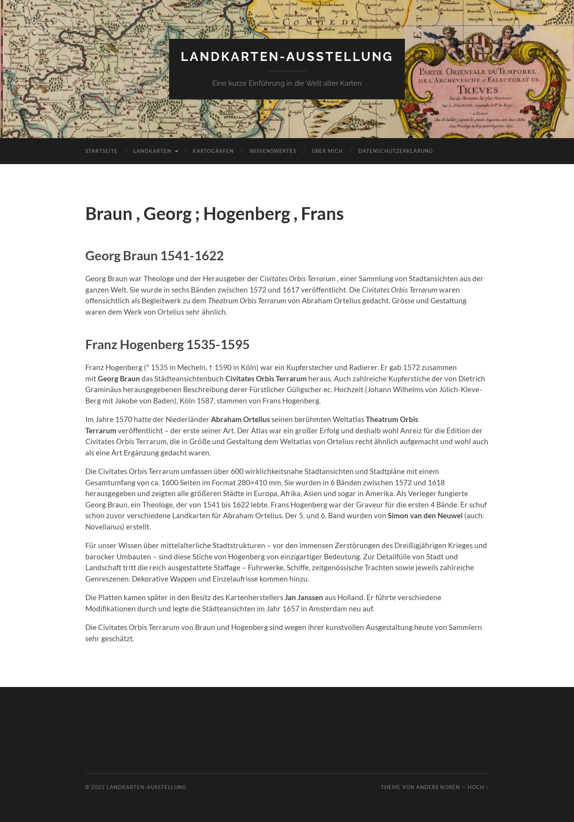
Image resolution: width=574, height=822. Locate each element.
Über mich (327, 151)
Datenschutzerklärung (395, 151)
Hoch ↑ (478, 787)
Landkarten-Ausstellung (287, 56)
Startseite (101, 151)
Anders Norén (438, 787)
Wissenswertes (272, 151)
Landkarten (152, 151)
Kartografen (213, 151)
